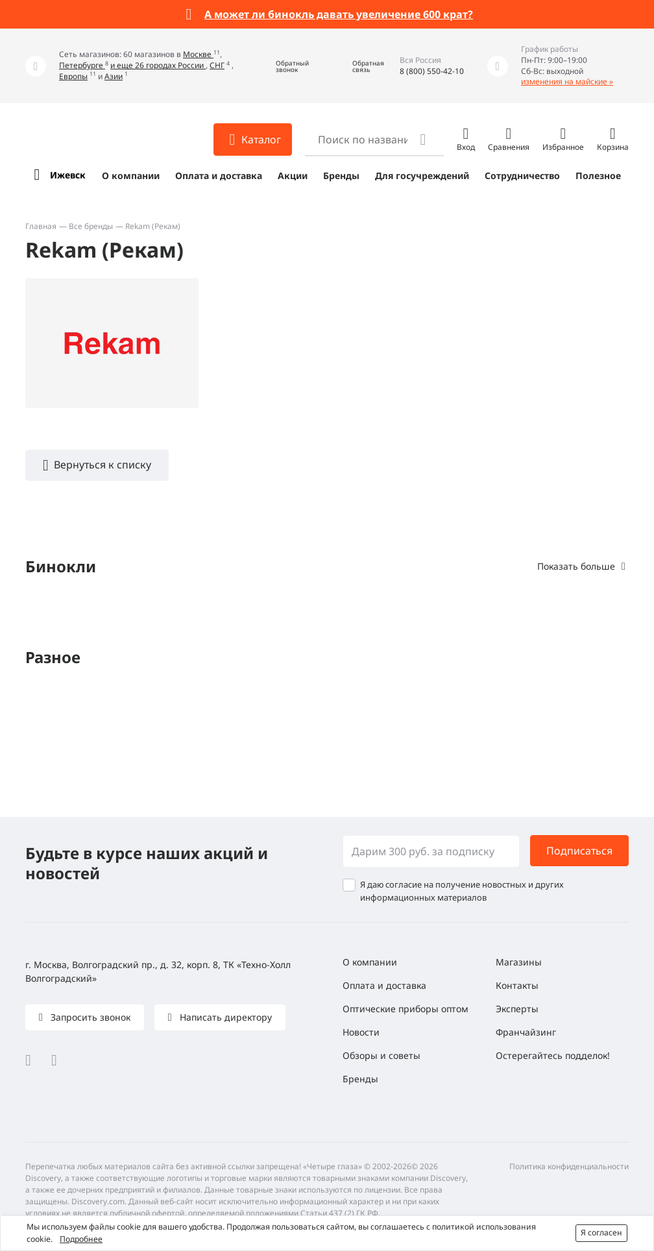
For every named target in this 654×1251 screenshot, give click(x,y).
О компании (131, 175)
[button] (283, 66)
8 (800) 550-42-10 (432, 71)
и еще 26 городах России (158, 65)
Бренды (341, 175)
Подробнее (81, 1239)
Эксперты (517, 1008)
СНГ (217, 65)
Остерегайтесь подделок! (553, 1055)
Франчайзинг (526, 1032)
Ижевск (68, 175)
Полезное (598, 175)
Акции (293, 175)
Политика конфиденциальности (569, 1166)
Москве (198, 54)
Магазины (519, 962)
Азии (113, 76)
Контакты (517, 985)
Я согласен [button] (601, 1232)
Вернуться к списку (102, 464)
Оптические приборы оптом (405, 1008)
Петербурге (82, 65)
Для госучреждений (422, 175)
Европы (73, 76)
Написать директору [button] (224, 1017)
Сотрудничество (522, 175)
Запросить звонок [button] (89, 1017)
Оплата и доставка (218, 175)
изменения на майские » (567, 81)
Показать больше (576, 566)
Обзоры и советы (381, 1055)
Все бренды (91, 226)
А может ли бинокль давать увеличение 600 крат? (338, 14)
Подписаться (579, 851)
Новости (361, 1032)
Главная (40, 226)
